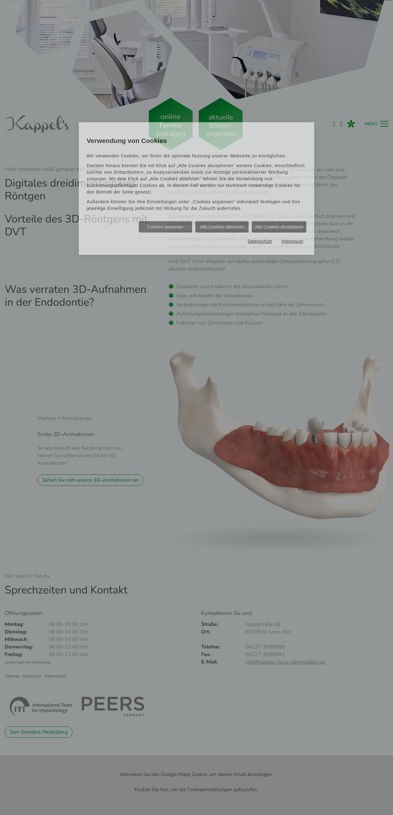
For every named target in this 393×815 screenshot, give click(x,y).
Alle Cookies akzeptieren (279, 226)
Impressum (292, 241)
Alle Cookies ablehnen (222, 226)
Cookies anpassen (165, 226)
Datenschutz (260, 241)
